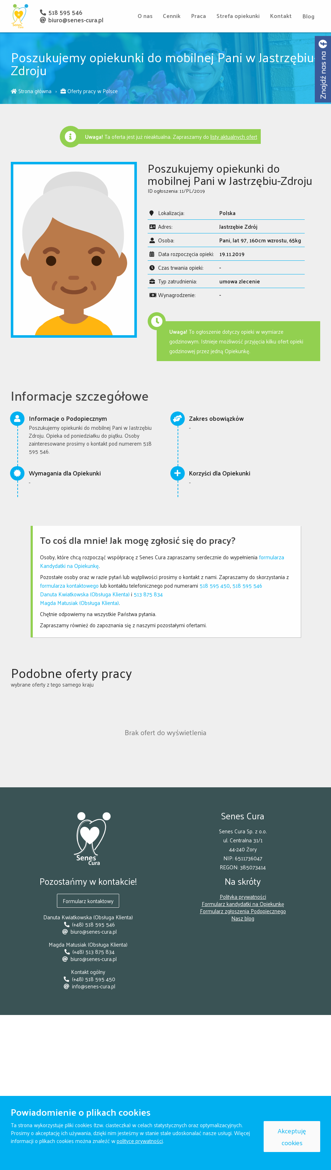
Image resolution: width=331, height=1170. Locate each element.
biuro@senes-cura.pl (71, 19)
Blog (308, 16)
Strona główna (32, 91)
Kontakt (280, 15)
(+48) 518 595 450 (88, 978)
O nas (143, 15)
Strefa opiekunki (237, 15)
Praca (197, 15)
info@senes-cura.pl (88, 985)
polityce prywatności (140, 1141)
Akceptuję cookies (292, 1136)
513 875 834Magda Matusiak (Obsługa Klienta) (101, 598)
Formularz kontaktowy (88, 900)
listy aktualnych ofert (233, 136)
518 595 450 (215, 585)
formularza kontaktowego (69, 585)
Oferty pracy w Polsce (89, 91)
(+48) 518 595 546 (88, 923)
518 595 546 (60, 12)
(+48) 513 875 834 (88, 951)
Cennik (170, 15)
